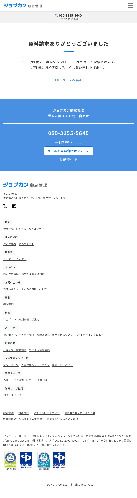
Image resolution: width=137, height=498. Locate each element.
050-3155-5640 (70, 15)
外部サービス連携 (13, 380)
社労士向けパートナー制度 (18, 334)
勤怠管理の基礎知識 (32, 274)
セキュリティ (36, 228)
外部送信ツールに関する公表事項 (22, 418)
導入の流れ (9, 243)
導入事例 (8, 304)
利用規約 (23, 412)
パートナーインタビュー (89, 334)
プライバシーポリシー (47, 412)
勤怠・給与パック (62, 364)
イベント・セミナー (14, 258)
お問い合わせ (11, 289)
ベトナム (23, 395)
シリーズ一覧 (11, 364)
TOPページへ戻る (68, 79)
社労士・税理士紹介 (38, 380)
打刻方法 (21, 228)
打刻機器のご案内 (29, 319)
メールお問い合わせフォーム (68, 150)
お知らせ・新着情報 (14, 349)
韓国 (5, 395)
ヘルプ (43, 289)
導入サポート (26, 243)
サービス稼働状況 (39, 349)
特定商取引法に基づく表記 (62, 418)
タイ (13, 395)
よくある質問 (29, 289)
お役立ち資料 (11, 274)
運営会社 (8, 412)
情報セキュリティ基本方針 (80, 412)
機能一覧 (8, 228)
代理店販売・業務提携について (55, 334)
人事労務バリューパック (35, 364)
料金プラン (9, 319)
